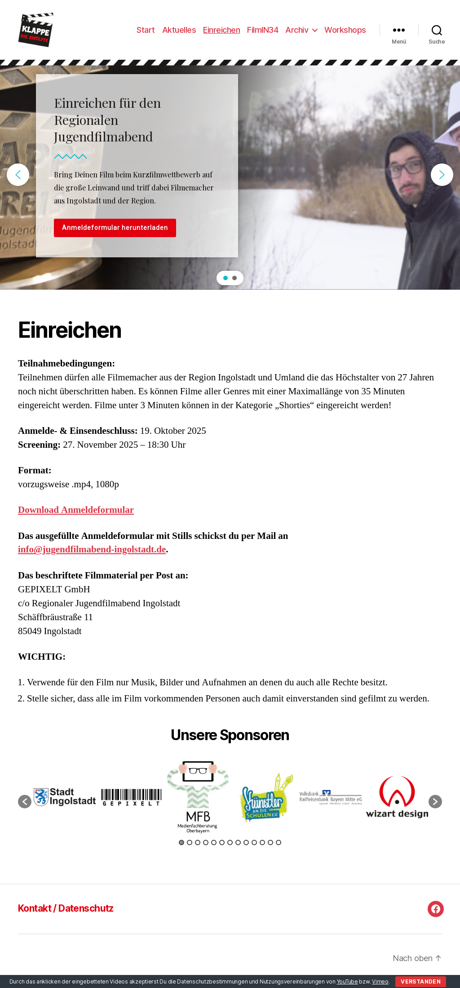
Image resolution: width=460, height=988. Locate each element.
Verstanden (421, 981)
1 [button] (181, 848)
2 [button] (189, 848)
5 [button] (214, 848)
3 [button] (197, 848)
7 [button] (230, 848)
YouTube (347, 981)
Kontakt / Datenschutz (66, 914)
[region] (230, 181)
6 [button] (222, 848)
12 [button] (270, 848)
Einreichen (221, 32)
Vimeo (380, 981)
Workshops (345, 32)
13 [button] (278, 848)
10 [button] (254, 848)
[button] (18, 180)
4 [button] (205, 848)
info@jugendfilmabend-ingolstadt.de (92, 556)
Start (146, 32)
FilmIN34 (262, 32)
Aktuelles (179, 32)
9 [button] (246, 848)
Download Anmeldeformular (76, 516)
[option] (65, 803)
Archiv (296, 32)
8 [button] (238, 848)
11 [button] (262, 848)
